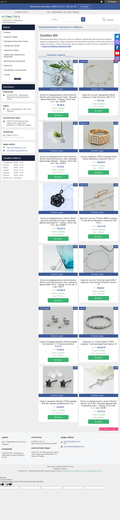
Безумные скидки (10, 37)
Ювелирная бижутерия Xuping (16, 41)
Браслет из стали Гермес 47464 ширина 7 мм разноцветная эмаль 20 (99, 343)
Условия (84, 7)
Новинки (7, 32)
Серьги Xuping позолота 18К (56, 46)
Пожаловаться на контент (70, 471)
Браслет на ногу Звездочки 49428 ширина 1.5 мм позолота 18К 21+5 (98, 96)
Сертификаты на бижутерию (15, 70)
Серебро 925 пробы (11, 46)
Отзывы (7, 75)
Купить (59, 115)
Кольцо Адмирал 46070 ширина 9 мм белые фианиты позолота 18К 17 (99, 158)
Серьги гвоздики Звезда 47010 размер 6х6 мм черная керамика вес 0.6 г (58, 402)
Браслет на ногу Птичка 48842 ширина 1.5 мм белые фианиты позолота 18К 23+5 (98, 220)
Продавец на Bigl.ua (60, 469)
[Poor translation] (9, 485)
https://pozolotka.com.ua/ (16, 148)
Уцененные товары (11, 50)
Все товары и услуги (108, 429)
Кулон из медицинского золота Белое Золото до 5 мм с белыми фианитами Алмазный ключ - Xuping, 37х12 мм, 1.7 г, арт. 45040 (98, 404)
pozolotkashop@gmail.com (17, 151)
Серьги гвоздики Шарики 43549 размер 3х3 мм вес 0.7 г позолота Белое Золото (58, 344)
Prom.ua (70, 466)
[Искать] (83, 19)
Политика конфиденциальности (91, 471)
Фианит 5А (8, 66)
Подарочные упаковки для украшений (14, 56)
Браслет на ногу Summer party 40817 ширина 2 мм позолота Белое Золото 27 (98, 282)
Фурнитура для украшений (14, 61)
